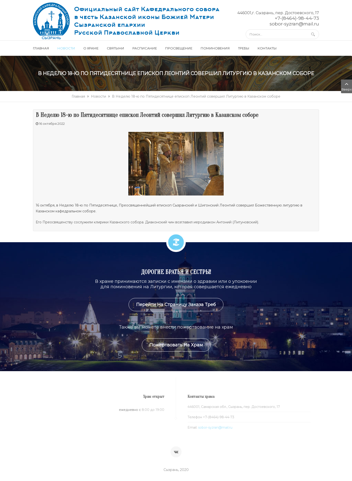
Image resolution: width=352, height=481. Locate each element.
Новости (98, 96)
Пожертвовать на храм (176, 345)
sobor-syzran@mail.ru (213, 428)
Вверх (346, 86)
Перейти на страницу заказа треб (176, 304)
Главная (78, 96)
